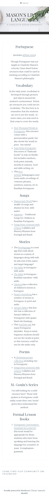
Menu (26, 3)
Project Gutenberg (23, 294)
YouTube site (25, 324)
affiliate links (29, 55)
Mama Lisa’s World (23, 201)
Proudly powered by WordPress (17, 491)
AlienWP (24, 493)
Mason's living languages (24, 17)
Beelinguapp (24, 247)
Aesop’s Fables (21, 308)
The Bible (18, 267)
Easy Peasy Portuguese (25, 148)
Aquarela (18, 214)
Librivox (18, 284)
